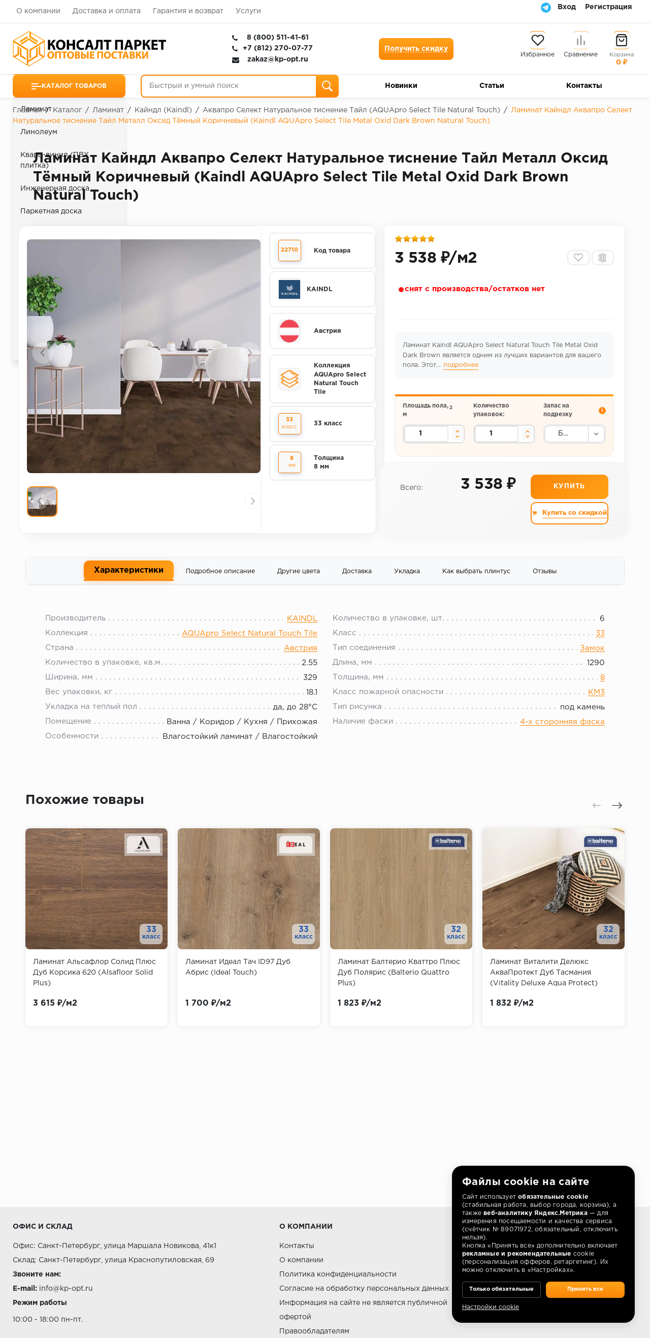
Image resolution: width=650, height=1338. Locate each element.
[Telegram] (546, 7)
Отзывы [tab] (545, 582)
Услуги (248, 11)
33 (592, 649)
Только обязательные (501, 1282)
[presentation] (43, 356)
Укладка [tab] (407, 582)
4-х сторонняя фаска (554, 737)
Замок (584, 664)
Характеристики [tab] (129, 581)
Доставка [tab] (357, 582)
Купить (568, 497)
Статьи (491, 86)
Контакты (584, 86)
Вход (567, 7)
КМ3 (588, 708)
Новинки (401, 86)
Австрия (300, 664)
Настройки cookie (490, 1307)
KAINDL (302, 634)
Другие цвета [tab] (298, 582)
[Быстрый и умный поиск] (240, 86)
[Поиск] (327, 86)
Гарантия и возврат (188, 11)
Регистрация (608, 7)
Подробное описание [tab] (220, 582)
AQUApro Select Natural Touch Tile (249, 649)
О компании (38, 11)
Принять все (585, 1282)
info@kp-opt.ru (66, 1289)
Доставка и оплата (107, 11)
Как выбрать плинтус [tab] (476, 582)
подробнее (462, 369)
